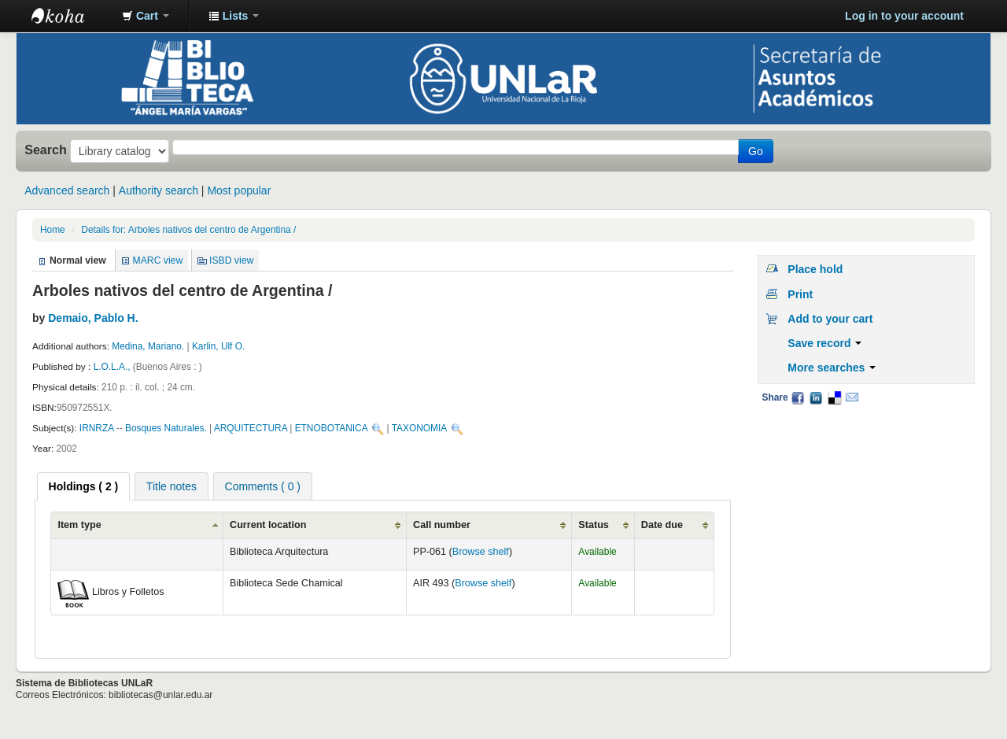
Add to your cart (830, 318)
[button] (145, 15)
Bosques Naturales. (166, 428)
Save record (824, 343)
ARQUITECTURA (250, 428)
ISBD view (231, 260)
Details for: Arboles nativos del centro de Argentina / (188, 229)
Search (45, 149)
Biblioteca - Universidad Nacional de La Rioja (70, 15)
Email (852, 397)
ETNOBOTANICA (331, 428)
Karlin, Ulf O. (218, 346)
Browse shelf (480, 551)
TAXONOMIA (419, 428)
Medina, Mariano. (148, 346)
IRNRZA (96, 428)
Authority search (158, 190)
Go (755, 151)
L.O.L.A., (113, 366)
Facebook (798, 397)
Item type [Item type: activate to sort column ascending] (79, 524)
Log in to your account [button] (904, 15)
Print (800, 294)
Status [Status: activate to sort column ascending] (593, 524)
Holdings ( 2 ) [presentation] (84, 486)
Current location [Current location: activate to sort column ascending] (268, 524)
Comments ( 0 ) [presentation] (263, 486)
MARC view (158, 260)
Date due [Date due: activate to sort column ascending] (662, 524)
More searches (832, 367)
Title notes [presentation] (171, 486)
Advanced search (66, 190)
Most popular (239, 190)
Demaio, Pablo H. (93, 318)
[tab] (84, 486)
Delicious (834, 397)
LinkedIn (816, 397)
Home (52, 229)
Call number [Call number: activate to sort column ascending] (441, 524)
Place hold (815, 269)
